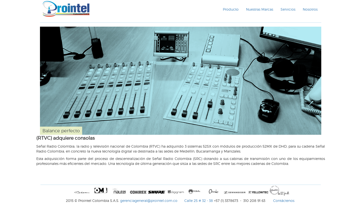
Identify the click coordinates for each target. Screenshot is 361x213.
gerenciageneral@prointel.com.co (149, 200)
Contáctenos (283, 200)
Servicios (288, 9)
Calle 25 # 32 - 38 (198, 200)
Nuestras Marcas (259, 9)
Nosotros (310, 9)
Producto (231, 9)
